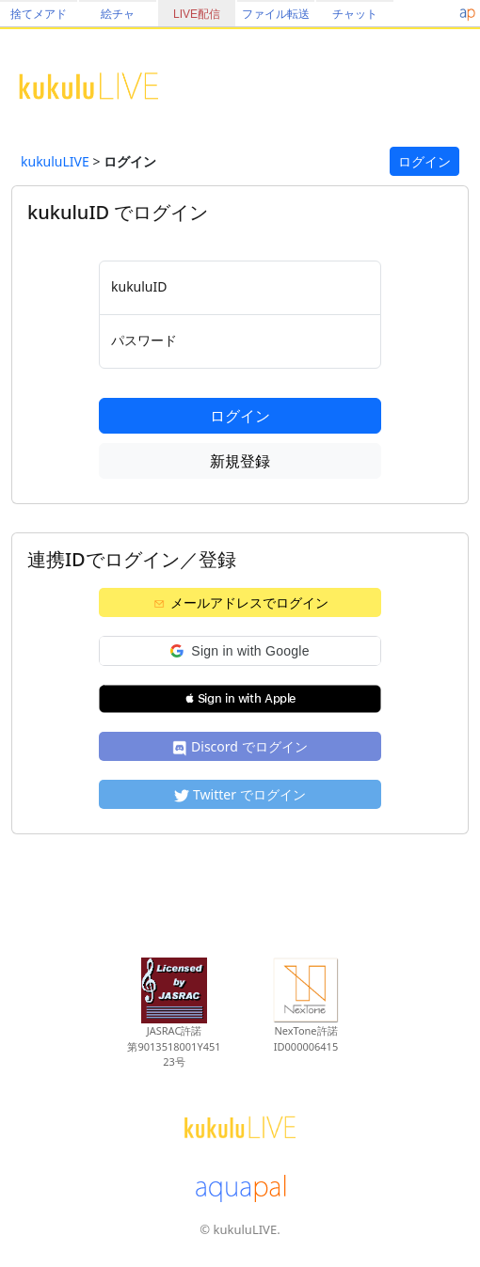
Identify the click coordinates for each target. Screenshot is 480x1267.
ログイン (424, 161)
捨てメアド (38, 14)
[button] (240, 651)
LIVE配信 (196, 14)
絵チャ (118, 14)
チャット (354, 14)
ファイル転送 (276, 14)
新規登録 (240, 461)
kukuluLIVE (55, 161)
